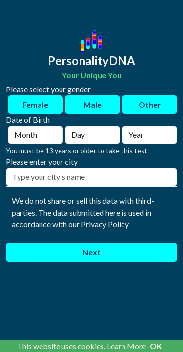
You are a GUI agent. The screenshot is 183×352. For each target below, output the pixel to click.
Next (91, 252)
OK (156, 346)
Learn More (126, 346)
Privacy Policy (105, 224)
